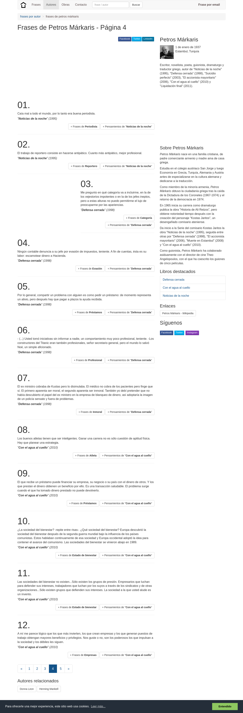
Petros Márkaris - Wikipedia (178, 313)
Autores (51, 4)
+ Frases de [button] (84, 126)
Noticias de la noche (176, 295)
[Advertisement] (84, 70)
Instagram (192, 332)
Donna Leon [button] (27, 688)
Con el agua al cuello (176, 287)
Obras (66, 4)
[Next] (69, 668)
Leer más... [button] (98, 706)
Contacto (81, 4)
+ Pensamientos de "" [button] (127, 126)
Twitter (136, 38)
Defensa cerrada (173, 279)
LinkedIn (147, 38)
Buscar (136, 4)
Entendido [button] (225, 706)
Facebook (125, 38)
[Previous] (22, 668)
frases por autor (30, 16)
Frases (36, 4)
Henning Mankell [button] (48, 688)
